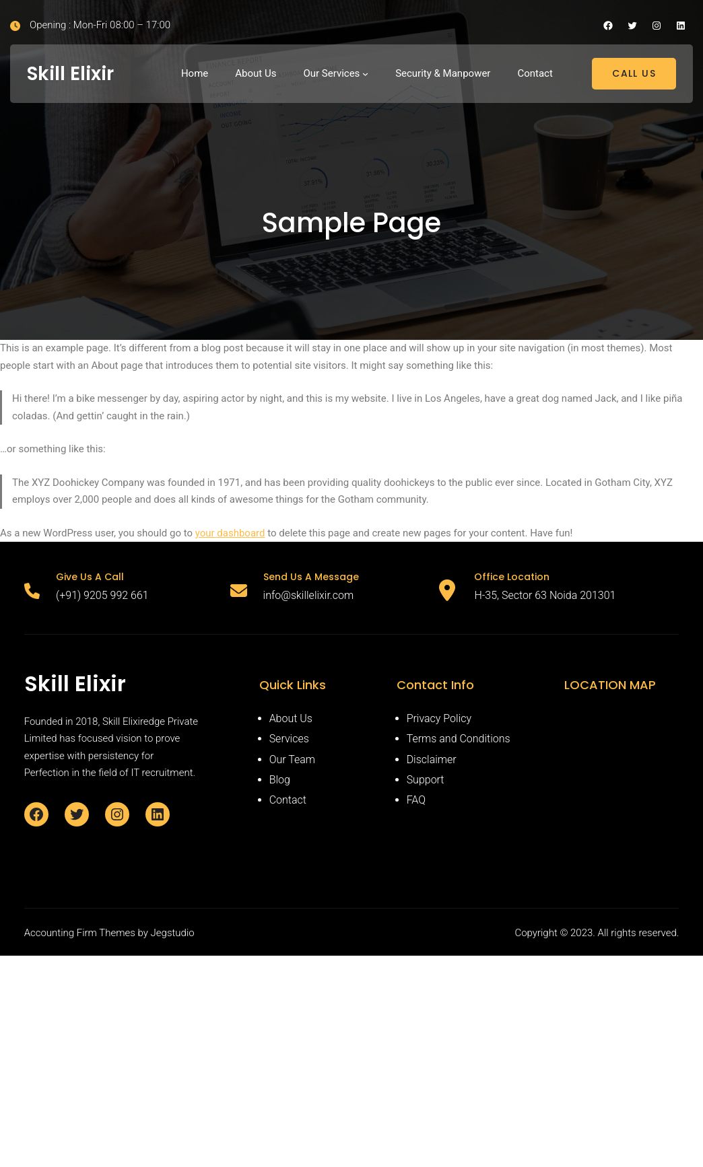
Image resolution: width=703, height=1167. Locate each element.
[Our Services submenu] (365, 74)
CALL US (634, 73)
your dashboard (230, 533)
